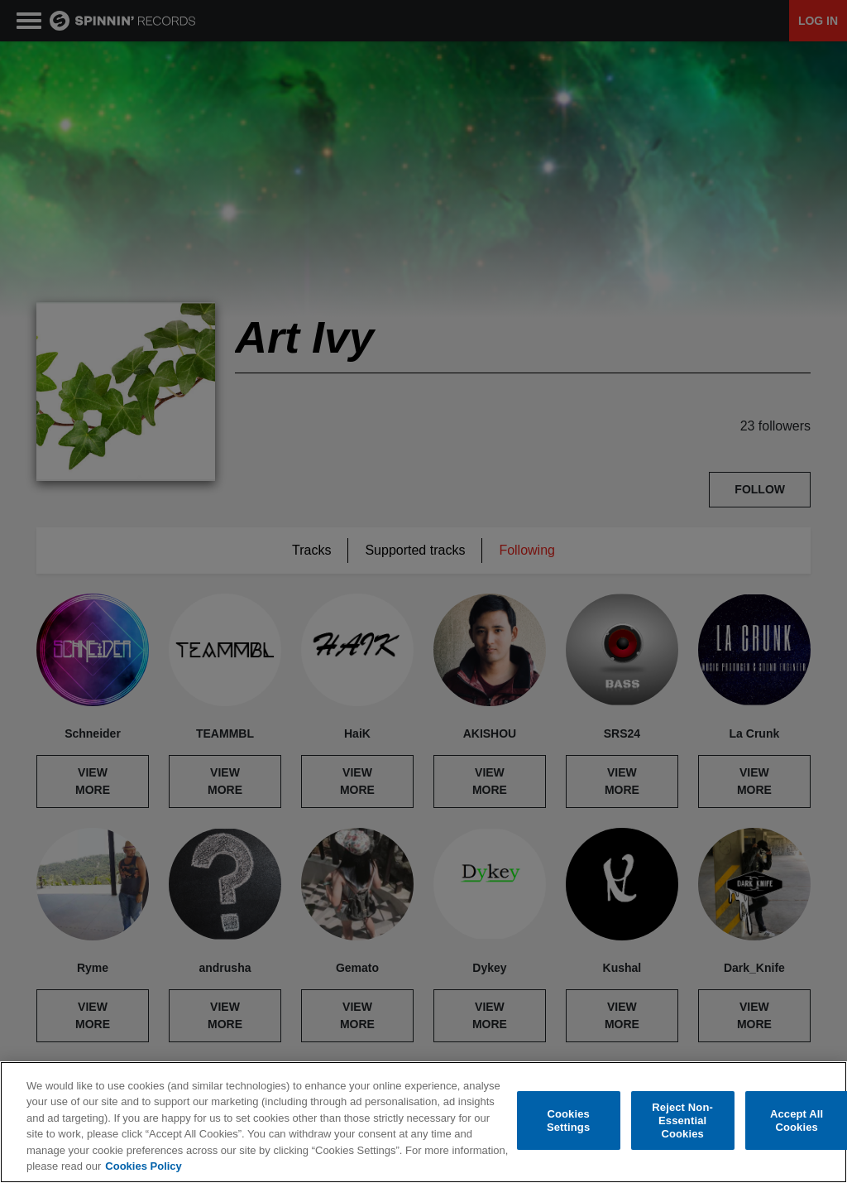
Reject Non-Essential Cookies (682, 1121)
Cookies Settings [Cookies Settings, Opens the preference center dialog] (568, 1120)
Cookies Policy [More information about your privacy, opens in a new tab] (143, 1166)
